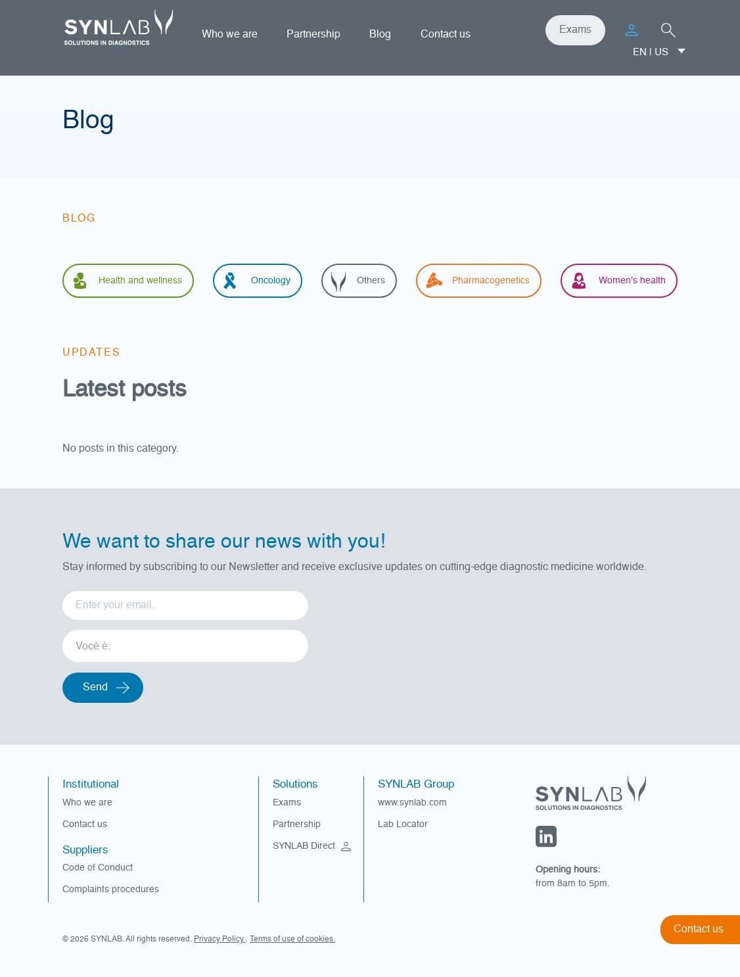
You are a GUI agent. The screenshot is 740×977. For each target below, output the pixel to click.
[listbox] (185, 641)
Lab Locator (403, 824)
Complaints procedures (110, 889)
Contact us (446, 35)
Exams (575, 30)
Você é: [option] (93, 647)
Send (95, 687)
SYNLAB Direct (313, 846)
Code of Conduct (97, 867)
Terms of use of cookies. (292, 939)
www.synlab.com (412, 802)
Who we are (230, 35)
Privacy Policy (220, 939)
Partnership (313, 35)
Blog (380, 35)
